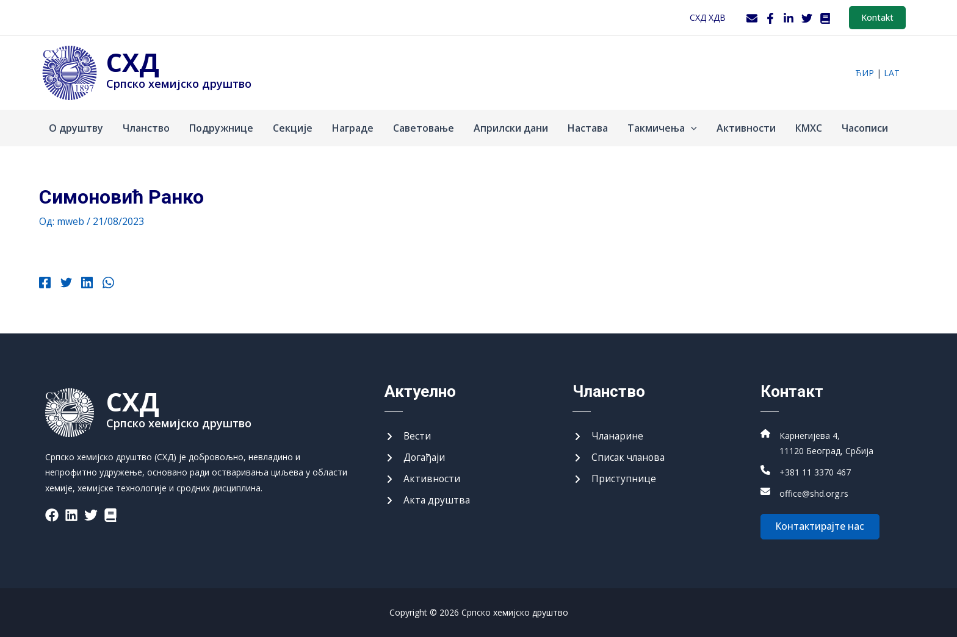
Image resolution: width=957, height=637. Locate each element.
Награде (353, 128)
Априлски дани (511, 128)
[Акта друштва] (428, 500)
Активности (746, 128)
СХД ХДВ (708, 17)
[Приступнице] (614, 478)
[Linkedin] (85, 284)
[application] (691, 128)
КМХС (808, 128)
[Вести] (408, 435)
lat (892, 73)
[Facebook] (770, 18)
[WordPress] (825, 18)
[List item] (52, 513)
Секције (292, 128)
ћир (864, 73)
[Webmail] (751, 18)
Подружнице (221, 128)
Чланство (146, 128)
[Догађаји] (416, 457)
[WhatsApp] (105, 284)
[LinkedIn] (788, 18)
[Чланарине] (608, 435)
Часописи (865, 128)
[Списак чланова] (620, 457)
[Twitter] (806, 18)
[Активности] (423, 478)
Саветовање (423, 128)
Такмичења (662, 128)
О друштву (76, 128)
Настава (588, 128)
